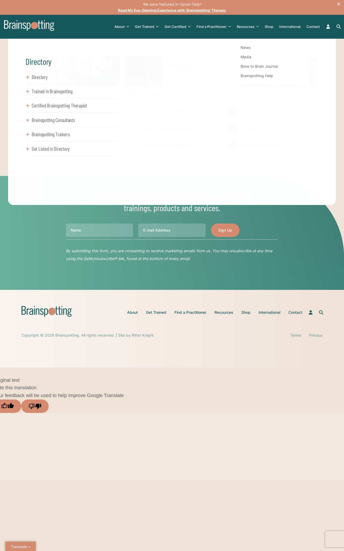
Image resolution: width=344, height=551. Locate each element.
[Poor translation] (35, 406)
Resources (249, 27)
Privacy (315, 335)
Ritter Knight (142, 335)
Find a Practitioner (215, 27)
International (291, 26)
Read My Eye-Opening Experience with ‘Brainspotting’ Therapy (172, 10)
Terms (295, 335)
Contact (314, 26)
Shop (270, 26)
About (123, 27)
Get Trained (148, 27)
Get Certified (179, 27)
